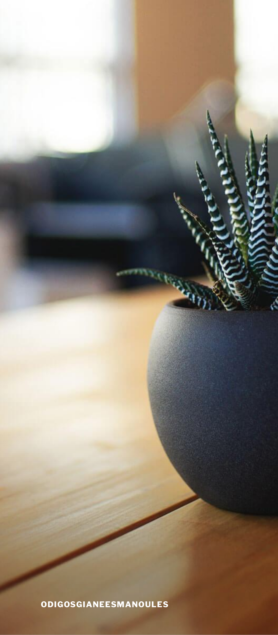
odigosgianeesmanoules (105, 604)
